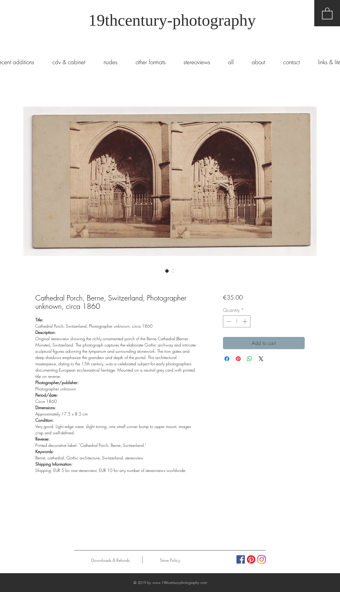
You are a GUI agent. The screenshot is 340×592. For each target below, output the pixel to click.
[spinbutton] (236, 321)
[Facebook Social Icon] (240, 559)
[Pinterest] (251, 559)
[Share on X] (261, 358)
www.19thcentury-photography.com (179, 582)
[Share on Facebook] (226, 358)
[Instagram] (261, 559)
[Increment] (245, 321)
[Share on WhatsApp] (249, 358)
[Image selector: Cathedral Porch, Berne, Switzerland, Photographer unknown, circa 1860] (167, 271)
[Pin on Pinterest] (238, 358)
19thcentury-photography (172, 20)
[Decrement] (228, 321)
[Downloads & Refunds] (110, 560)
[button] (327, 13)
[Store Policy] (169, 560)
